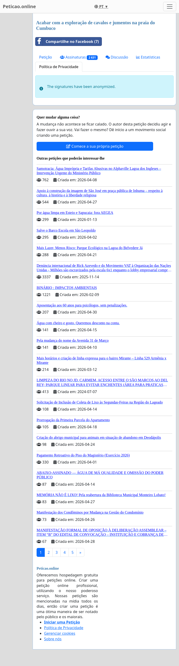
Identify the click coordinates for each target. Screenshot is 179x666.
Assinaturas (79, 57)
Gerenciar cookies (59, 633)
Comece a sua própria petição (94, 146)
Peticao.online (19, 6)
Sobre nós (53, 639)
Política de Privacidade (58, 66)
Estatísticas (148, 57)
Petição (45, 57)
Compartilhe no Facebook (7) (67, 41)
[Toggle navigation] (169, 6)
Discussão (117, 57)
